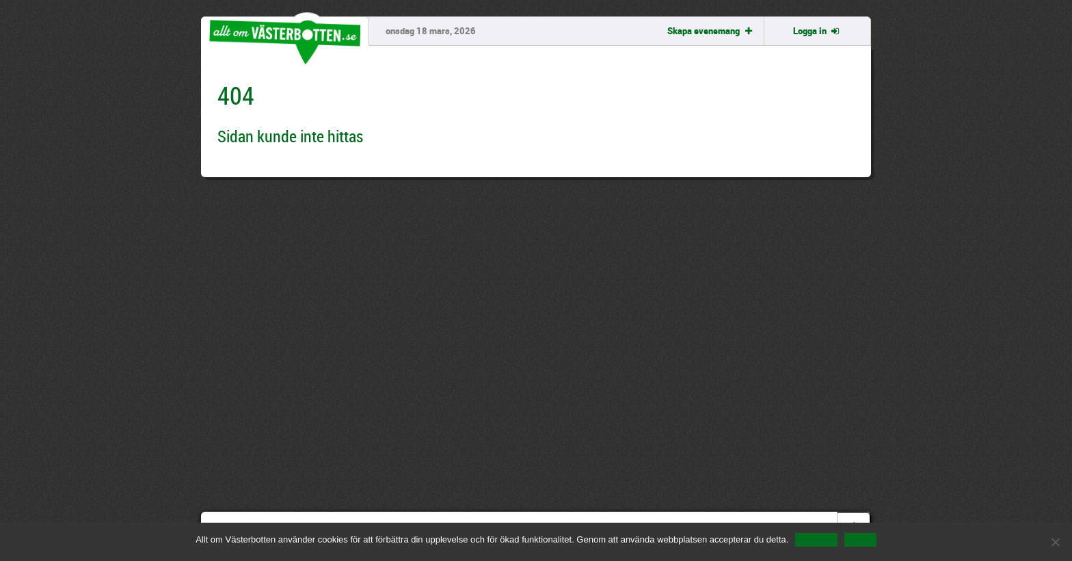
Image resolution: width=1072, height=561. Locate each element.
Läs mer (860, 539)
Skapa (710, 31)
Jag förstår (816, 539)
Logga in (817, 31)
